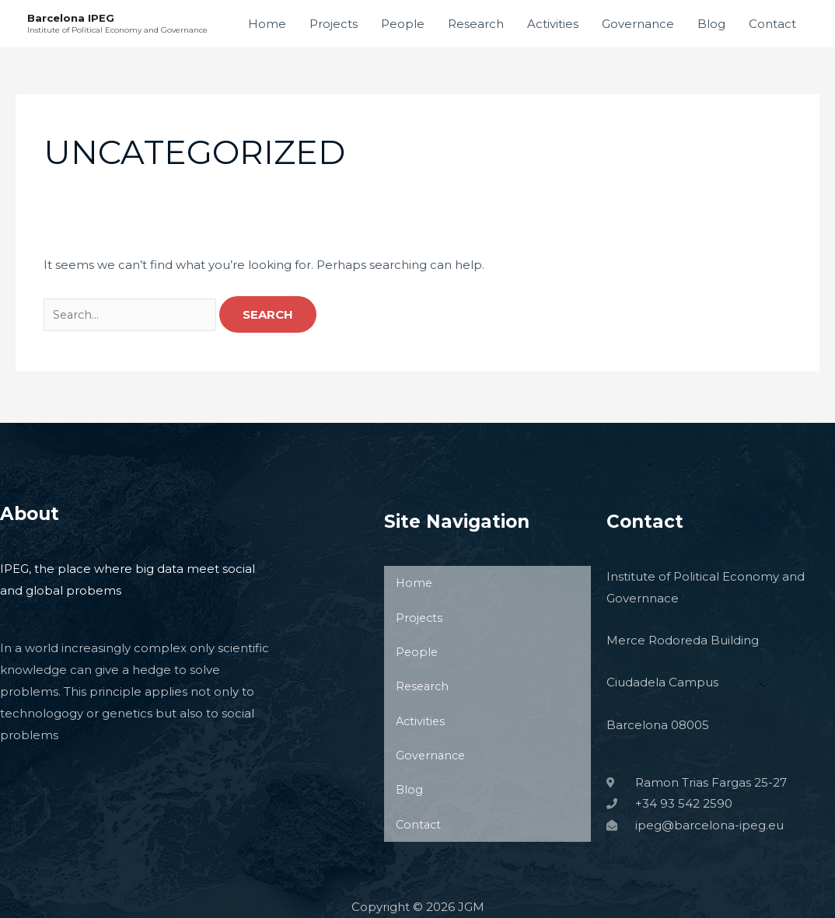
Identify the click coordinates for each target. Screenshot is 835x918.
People (402, 23)
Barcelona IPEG (72, 18)
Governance (638, 23)
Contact (772, 23)
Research (476, 23)
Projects (333, 23)
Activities (552, 23)
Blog (711, 23)
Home (267, 23)
